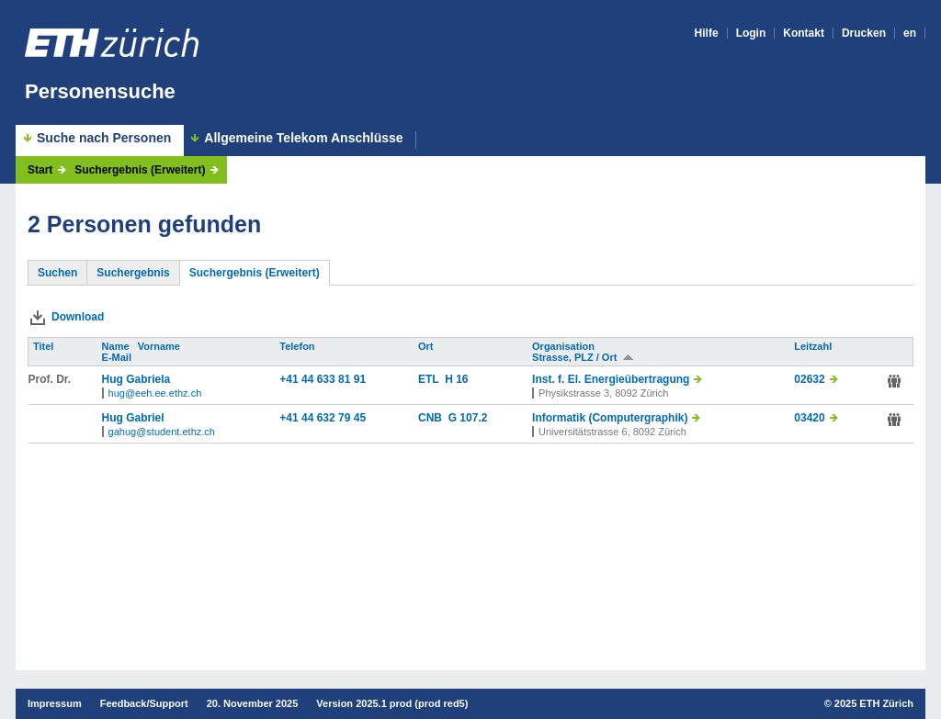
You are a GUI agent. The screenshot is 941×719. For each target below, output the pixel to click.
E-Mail (118, 357)
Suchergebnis (132, 272)
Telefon (298, 346)
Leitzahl (814, 346)
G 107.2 (468, 417)
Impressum (55, 703)
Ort (427, 346)
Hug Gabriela (136, 379)
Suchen (57, 272)
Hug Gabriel (133, 417)
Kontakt (803, 33)
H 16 (456, 379)
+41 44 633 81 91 (322, 379)
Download (77, 316)
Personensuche (100, 91)
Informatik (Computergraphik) (609, 417)
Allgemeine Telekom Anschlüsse (303, 138)
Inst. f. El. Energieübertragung (610, 379)
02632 (809, 379)
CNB (433, 417)
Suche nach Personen (104, 137)
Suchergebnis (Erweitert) (139, 169)
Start (40, 169)
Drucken (864, 33)
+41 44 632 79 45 (322, 417)
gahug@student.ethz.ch (161, 431)
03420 (809, 417)
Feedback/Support (144, 703)
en (909, 33)
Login (751, 33)
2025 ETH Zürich (873, 703)
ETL (431, 379)
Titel (44, 346)
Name (117, 346)
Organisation (564, 346)
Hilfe (707, 33)
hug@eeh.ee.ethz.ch (155, 393)
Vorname (160, 346)
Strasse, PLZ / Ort (583, 357)
